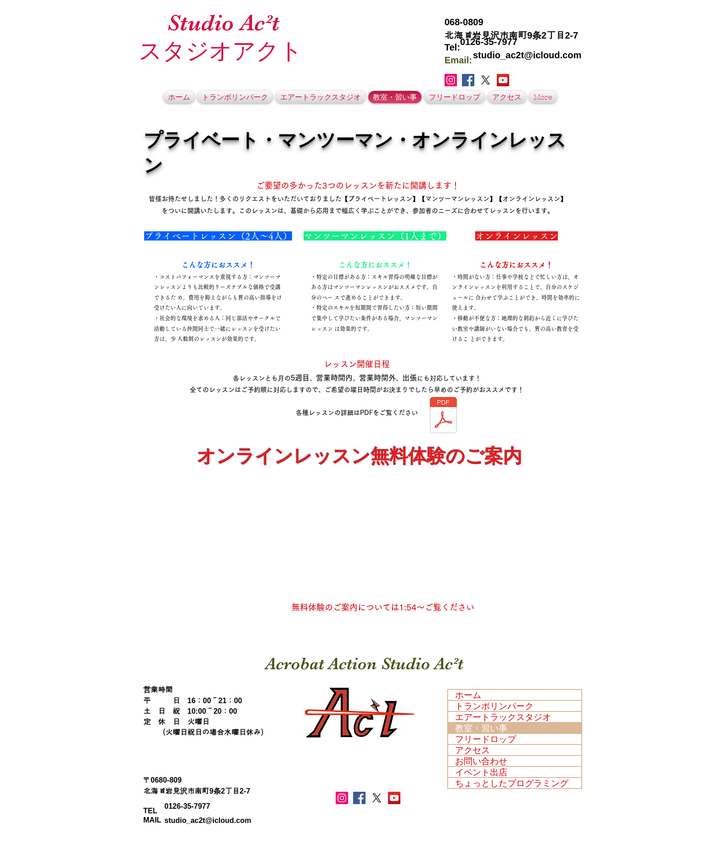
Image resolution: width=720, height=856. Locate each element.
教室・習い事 (481, 728)
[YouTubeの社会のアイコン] (503, 80)
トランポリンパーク (494, 706)
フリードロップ (485, 739)
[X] (485, 80)
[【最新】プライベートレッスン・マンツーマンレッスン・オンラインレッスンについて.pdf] (443, 416)
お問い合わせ (481, 761)
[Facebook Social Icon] (468, 80)
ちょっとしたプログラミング (511, 783)
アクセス (472, 750)
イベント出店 (481, 772)
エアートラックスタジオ (503, 717)
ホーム (468, 695)
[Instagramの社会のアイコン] (450, 80)
